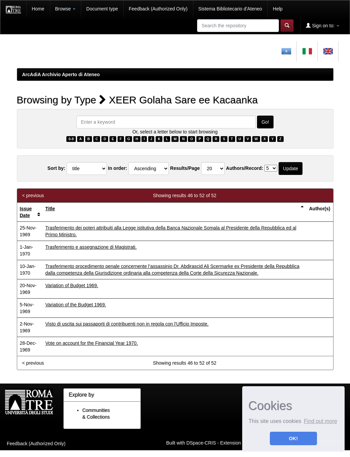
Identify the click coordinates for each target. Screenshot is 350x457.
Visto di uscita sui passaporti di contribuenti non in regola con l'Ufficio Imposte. (127, 324)
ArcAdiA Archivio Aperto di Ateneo (61, 74)
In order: (117, 168)
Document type (102, 8)
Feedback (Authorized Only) (158, 8)
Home (38, 8)
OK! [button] (293, 438)
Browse (65, 8)
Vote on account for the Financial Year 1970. (91, 343)
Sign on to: (322, 25)
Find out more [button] (320, 421)
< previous (33, 195)
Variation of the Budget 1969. (75, 304)
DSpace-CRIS (201, 442)
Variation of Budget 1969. (71, 285)
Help (278, 8)
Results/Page (185, 168)
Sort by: (56, 168)
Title (50, 208)
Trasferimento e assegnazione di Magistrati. (91, 247)
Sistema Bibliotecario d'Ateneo (230, 8)
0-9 (71, 139)
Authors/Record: (244, 168)
